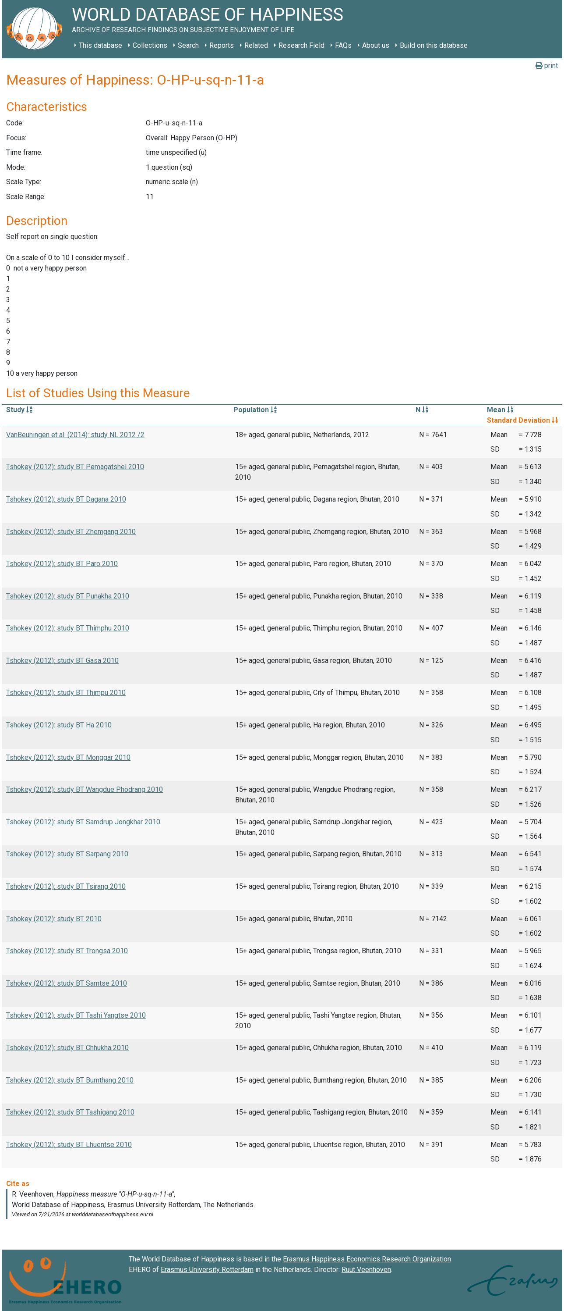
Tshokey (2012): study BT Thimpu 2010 (66, 692)
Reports (221, 45)
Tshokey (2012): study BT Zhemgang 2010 (71, 531)
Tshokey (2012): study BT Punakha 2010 (67, 596)
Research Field (301, 45)
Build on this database (434, 45)
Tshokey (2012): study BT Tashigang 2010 (70, 1112)
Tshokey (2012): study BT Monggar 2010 (68, 757)
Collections (150, 45)
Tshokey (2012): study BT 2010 (54, 919)
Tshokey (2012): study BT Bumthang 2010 (70, 1080)
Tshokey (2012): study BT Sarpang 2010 (67, 854)
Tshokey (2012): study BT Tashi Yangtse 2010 (76, 1015)
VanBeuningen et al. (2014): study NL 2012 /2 (75, 435)
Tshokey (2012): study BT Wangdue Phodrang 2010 (84, 789)
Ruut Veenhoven (366, 1269)
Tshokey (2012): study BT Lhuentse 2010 (69, 1144)
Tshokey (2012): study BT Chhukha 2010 (67, 1048)
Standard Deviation (522, 420)
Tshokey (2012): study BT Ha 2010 (59, 725)
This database (100, 45)
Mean (500, 410)
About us (375, 45)
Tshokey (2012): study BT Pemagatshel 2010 (75, 467)
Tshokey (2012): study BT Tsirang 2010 (66, 886)
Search (188, 45)
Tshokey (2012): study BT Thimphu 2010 (67, 628)
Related (256, 45)
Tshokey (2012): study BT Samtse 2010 (66, 983)
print (547, 65)
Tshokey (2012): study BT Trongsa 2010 (67, 951)
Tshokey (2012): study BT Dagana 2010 (66, 499)
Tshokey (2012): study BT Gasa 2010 (62, 660)
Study (19, 410)
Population (255, 410)
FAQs (343, 45)
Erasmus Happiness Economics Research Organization (367, 1259)
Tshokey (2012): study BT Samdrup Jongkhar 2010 (83, 822)
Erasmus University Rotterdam (207, 1269)
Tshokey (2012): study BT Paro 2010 (62, 563)
